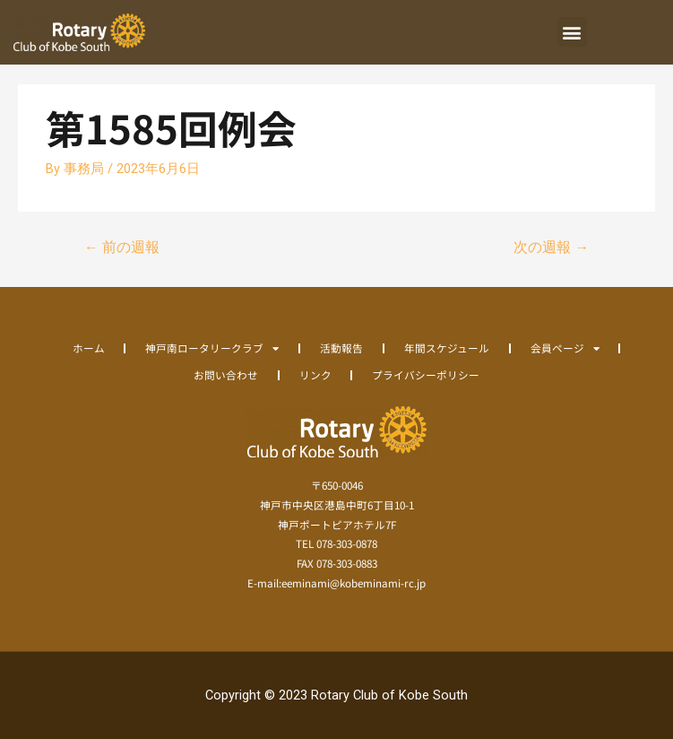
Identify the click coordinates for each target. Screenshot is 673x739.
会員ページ (565, 348)
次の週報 (551, 247)
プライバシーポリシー (425, 374)
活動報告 (341, 347)
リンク (315, 374)
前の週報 (122, 247)
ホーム (89, 347)
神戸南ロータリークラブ (212, 348)
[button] (572, 32)
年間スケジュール (446, 347)
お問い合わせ (226, 374)
